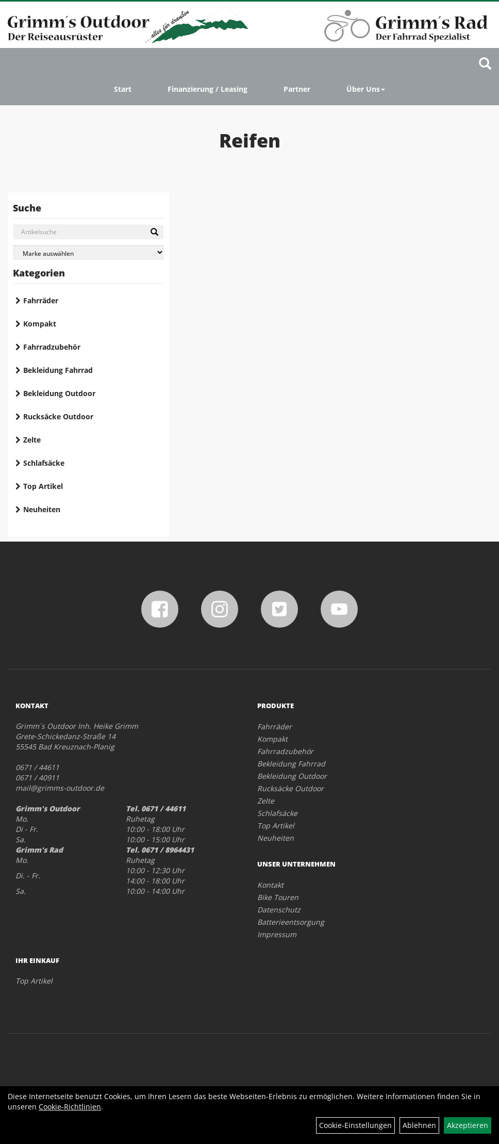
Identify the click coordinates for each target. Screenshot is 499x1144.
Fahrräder (40, 300)
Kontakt (270, 885)
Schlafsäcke (43, 463)
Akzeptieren (467, 1125)
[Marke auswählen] (88, 252)
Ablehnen (419, 1125)
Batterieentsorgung (290, 922)
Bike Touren (277, 897)
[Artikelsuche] (485, 64)
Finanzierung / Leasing (207, 89)
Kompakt (39, 324)
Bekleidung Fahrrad (58, 370)
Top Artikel (43, 486)
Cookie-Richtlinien (70, 1107)
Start (122, 89)
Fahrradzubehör (51, 347)
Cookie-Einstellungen (355, 1125)
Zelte (32, 440)
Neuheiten (41, 509)
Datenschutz (279, 909)
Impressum (276, 934)
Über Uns (365, 89)
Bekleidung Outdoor (59, 393)
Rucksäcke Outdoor (58, 416)
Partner (297, 89)
